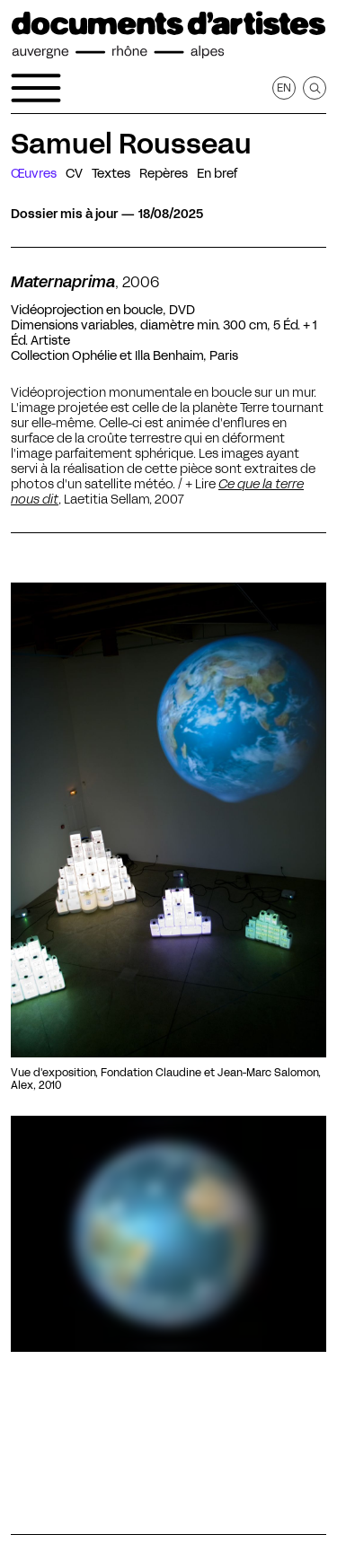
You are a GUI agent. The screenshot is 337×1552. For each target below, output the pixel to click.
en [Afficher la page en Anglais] (284, 87)
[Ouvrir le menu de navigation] (36, 88)
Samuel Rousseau (131, 143)
